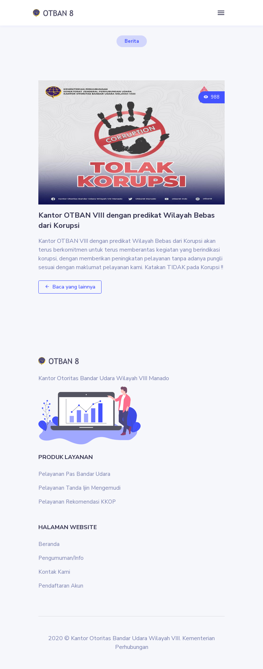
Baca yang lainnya (70, 286)
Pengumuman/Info (61, 558)
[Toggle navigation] (221, 13)
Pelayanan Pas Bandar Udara (74, 474)
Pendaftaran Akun (60, 585)
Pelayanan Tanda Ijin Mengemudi (79, 488)
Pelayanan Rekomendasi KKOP (77, 501)
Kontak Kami (54, 572)
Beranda (49, 544)
